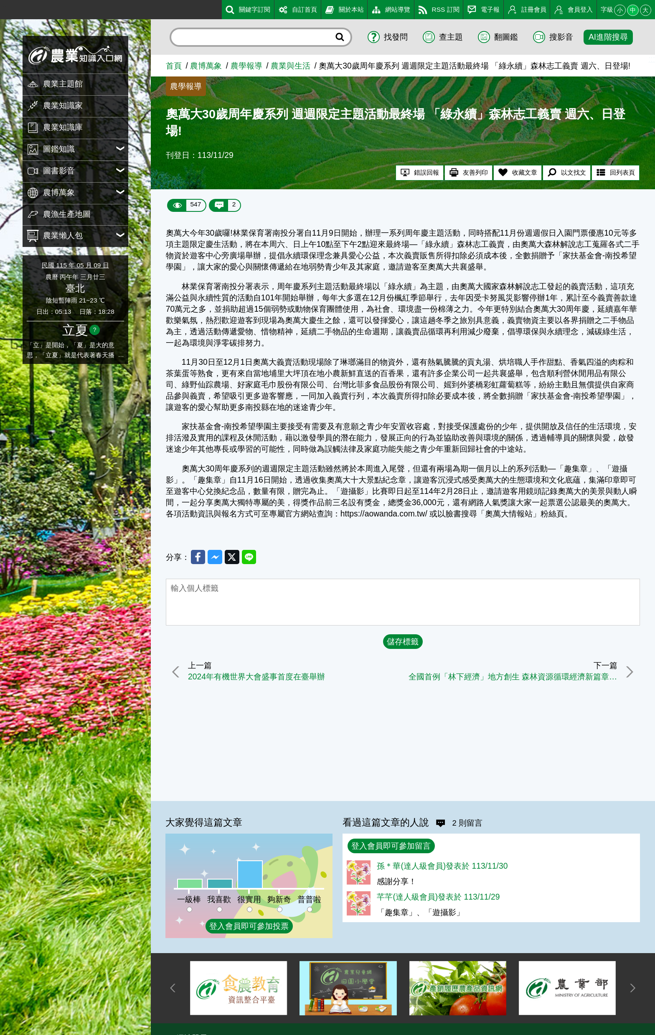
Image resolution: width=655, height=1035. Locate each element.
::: (3, 7)
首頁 (174, 65)
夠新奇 (279, 899)
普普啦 (309, 899)
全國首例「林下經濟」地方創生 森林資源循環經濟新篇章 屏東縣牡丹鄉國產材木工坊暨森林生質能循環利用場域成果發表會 (512, 678)
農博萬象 (206, 65)
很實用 (249, 899)
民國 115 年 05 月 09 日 (75, 265)
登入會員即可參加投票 (249, 926)
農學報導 (246, 65)
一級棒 (189, 899)
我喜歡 (219, 899)
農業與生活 (290, 65)
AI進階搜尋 (608, 37)
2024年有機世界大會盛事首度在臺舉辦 (258, 678)
